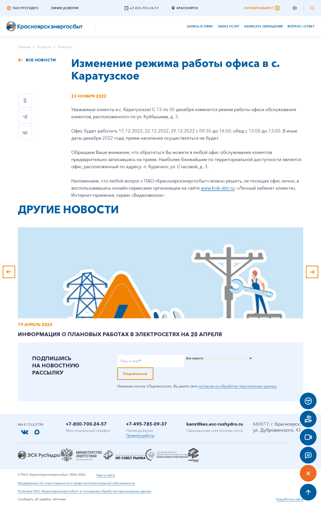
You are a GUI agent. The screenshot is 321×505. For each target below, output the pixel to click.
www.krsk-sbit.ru (218, 188)
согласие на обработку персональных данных (238, 386)
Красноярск (184, 8)
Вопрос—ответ (301, 26)
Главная (24, 47)
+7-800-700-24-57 (86, 424)
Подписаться (135, 373)
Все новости (41, 60)
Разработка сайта (289, 499)
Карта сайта (106, 475)
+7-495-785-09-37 (146, 424)
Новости (44, 47)
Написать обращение (263, 26)
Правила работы (140, 435)
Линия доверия (64, 8)
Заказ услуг (229, 26)
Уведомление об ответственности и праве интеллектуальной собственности (76, 483)
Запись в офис (200, 26)
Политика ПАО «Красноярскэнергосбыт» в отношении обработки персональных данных (84, 491)
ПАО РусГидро (22, 8)
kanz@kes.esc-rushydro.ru (214, 424)
